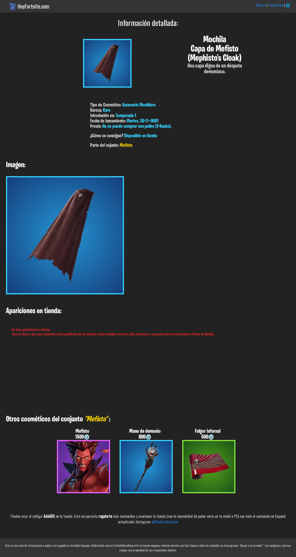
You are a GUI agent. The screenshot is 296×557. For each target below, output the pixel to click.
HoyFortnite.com (33, 6)
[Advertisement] (139, 376)
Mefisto (126, 145)
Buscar (261, 5)
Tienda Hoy (276, 5)
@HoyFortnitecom (165, 522)
